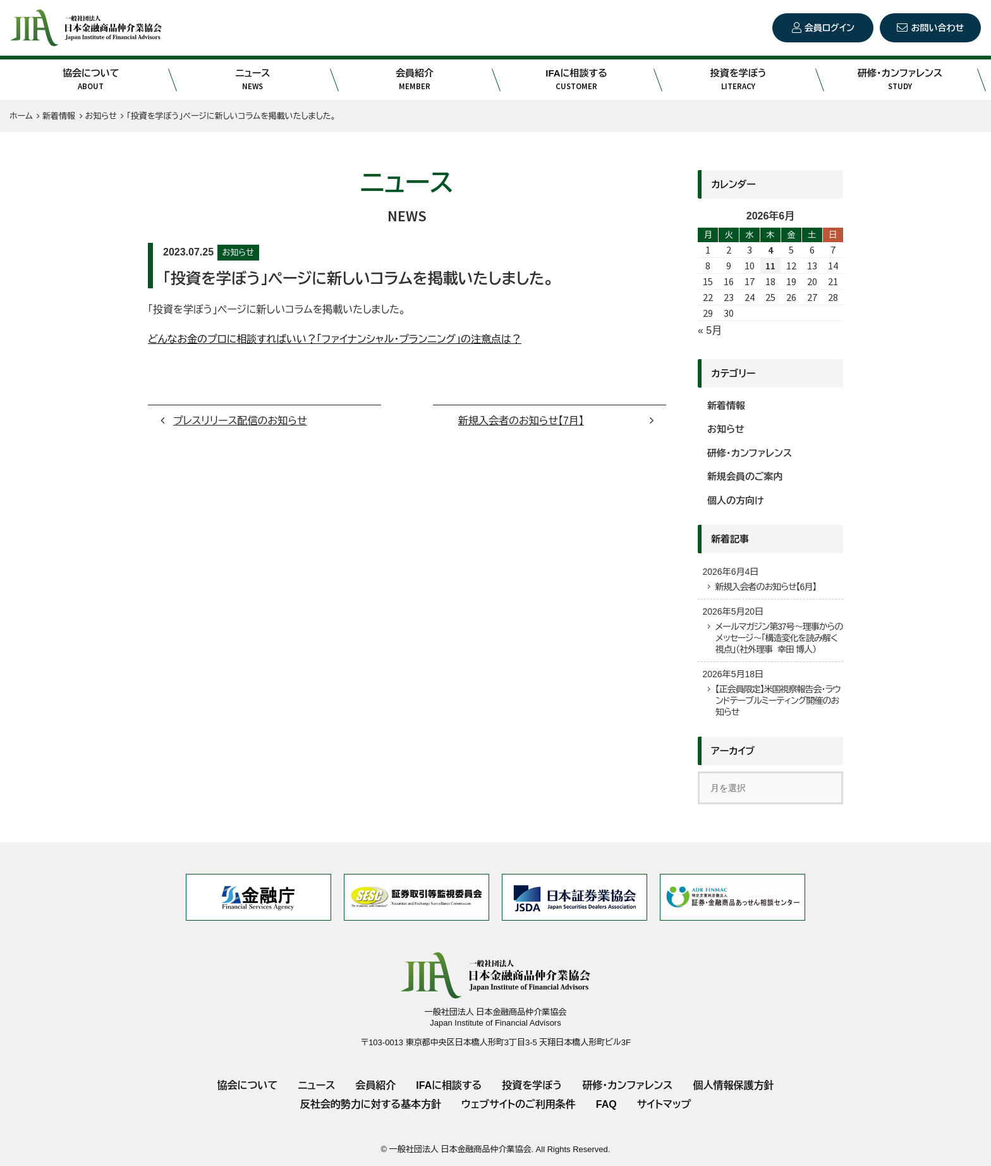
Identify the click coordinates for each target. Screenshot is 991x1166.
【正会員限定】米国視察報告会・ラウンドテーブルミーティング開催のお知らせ (777, 700)
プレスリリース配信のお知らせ (240, 420)
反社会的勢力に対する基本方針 (370, 1104)
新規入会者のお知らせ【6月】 (765, 587)
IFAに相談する (576, 80)
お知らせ (238, 252)
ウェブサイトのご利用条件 (518, 1104)
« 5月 (710, 330)
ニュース (253, 80)
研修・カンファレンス (900, 80)
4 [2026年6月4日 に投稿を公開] (770, 249)
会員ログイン (829, 28)
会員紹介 (414, 80)
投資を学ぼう (738, 80)
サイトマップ (664, 1104)
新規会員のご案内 (745, 476)
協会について (91, 80)
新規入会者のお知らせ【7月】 (521, 420)
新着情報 (726, 405)
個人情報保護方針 (733, 1085)
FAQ (606, 1104)
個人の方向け (735, 500)
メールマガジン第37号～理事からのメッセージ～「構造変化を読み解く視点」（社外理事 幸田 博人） (778, 638)
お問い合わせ (937, 28)
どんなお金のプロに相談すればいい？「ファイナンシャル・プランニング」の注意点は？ (334, 339)
